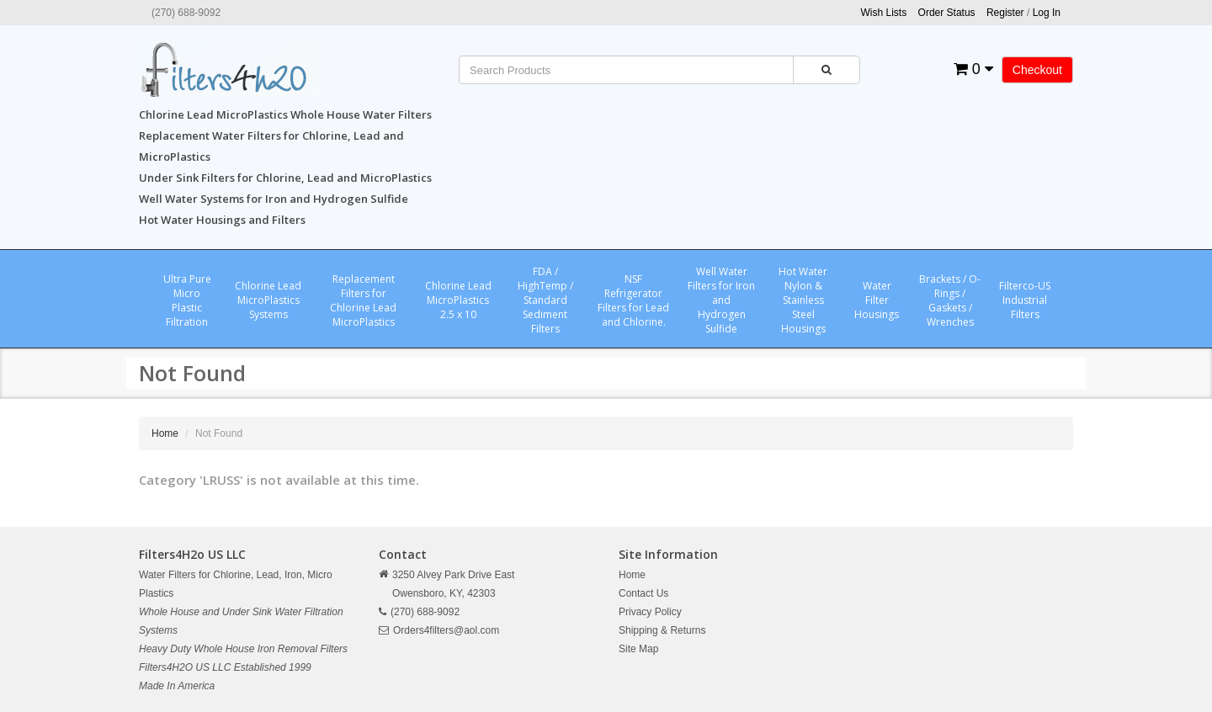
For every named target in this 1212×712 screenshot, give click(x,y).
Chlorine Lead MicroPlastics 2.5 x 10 (458, 300)
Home (165, 433)
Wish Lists (884, 13)
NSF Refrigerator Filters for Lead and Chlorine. (633, 300)
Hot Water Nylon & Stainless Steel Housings (803, 300)
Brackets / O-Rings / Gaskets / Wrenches (950, 300)
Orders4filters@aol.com (446, 630)
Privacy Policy (650, 612)
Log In (1046, 13)
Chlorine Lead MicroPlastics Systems (268, 300)
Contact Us (643, 593)
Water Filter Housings (876, 300)
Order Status (946, 13)
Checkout (1037, 70)
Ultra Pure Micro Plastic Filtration (187, 300)
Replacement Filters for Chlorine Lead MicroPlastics (363, 300)
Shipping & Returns (662, 630)
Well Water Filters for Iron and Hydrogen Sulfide (721, 300)
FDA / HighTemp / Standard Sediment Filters (545, 300)
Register (1005, 13)
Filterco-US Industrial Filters (1024, 300)
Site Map (638, 649)
